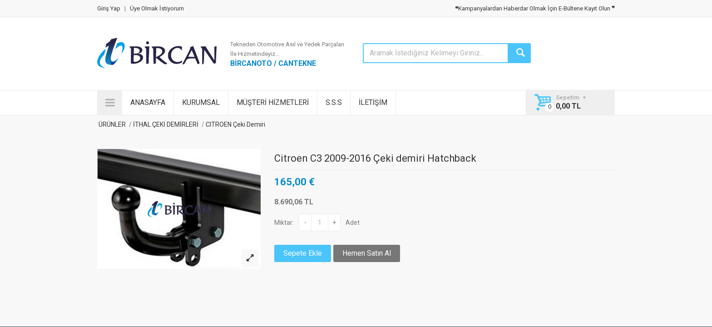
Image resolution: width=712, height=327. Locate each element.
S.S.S (334, 102)
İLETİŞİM (373, 102)
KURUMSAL (201, 102)
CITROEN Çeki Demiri (234, 124)
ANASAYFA (147, 102)
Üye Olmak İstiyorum (157, 8)
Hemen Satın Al (366, 253)
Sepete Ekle (302, 253)
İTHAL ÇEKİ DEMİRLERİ (166, 124)
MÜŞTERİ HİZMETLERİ (273, 102)
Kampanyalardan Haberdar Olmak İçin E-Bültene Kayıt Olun (535, 8)
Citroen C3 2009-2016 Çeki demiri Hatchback (375, 158)
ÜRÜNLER (111, 124)
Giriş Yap (108, 8)
